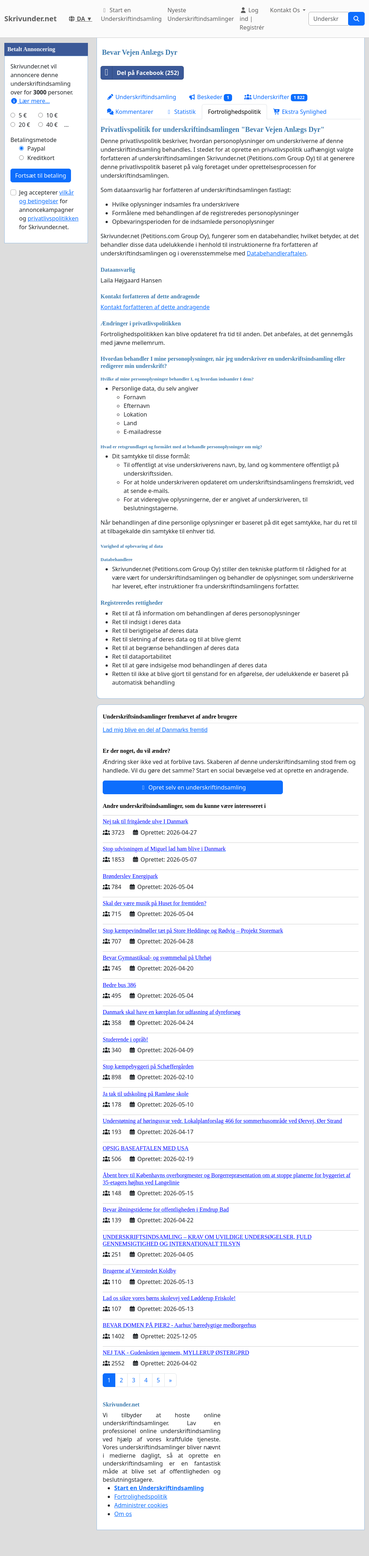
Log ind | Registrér (252, 18)
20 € (24, 341)
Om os (123, 1514)
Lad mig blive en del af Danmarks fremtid (155, 730)
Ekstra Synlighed (299, 112)
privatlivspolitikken (53, 435)
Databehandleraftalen (276, 253)
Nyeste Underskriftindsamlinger (201, 14)
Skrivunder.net (30, 18)
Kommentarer (130, 112)
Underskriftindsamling (141, 97)
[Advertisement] (46, 146)
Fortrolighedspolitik (234, 112)
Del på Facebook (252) (140, 72)
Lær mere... (30, 317)
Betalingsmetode (33, 356)
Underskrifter (275, 97)
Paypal (36, 365)
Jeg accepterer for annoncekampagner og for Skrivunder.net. (49, 426)
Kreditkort (41, 374)
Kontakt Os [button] (285, 10)
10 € (52, 331)
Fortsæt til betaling (40, 392)
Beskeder (210, 97)
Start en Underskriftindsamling (131, 14)
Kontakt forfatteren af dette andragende (155, 307)
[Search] (328, 19)
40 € (52, 341)
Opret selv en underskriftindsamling (193, 787)
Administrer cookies (141, 1505)
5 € (23, 331)
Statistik (180, 112)
